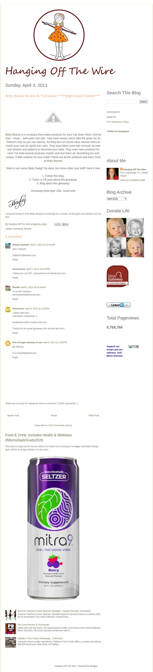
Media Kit (111, 117)
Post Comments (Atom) (60, 425)
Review (27, 228)
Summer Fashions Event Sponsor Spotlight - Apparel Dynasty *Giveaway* (54, 611)
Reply (15, 259)
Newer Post (13, 415)
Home (54, 415)
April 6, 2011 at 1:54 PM (55, 342)
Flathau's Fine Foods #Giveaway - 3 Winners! (40, 638)
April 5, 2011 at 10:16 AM (33, 287)
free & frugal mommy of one (27, 342)
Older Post (94, 415)
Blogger (94, 666)
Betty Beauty (13, 134)
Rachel (16, 287)
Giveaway (18, 228)
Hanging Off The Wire (134, 169)
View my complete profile (132, 180)
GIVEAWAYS (113, 112)
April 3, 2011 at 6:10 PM (38, 269)
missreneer (18, 308)
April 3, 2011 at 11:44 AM (42, 244)
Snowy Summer (20, 244)
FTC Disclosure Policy (118, 122)
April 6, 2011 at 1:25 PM (37, 308)
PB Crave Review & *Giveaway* (34, 624)
